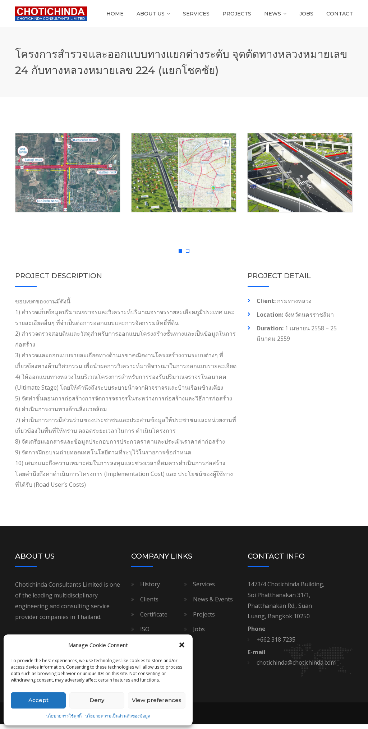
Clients (149, 604)
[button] (181, 644)
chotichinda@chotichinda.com (296, 667)
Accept (38, 700)
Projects (236, 16)
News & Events (213, 604)
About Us (151, 16)
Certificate (153, 619)
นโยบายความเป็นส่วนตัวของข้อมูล (117, 716)
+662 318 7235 (276, 644)
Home (115, 16)
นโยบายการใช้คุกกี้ (64, 716)
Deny (96, 700)
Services (196, 16)
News (272, 16)
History (150, 589)
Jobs (306, 16)
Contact (339, 16)
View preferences (156, 700)
